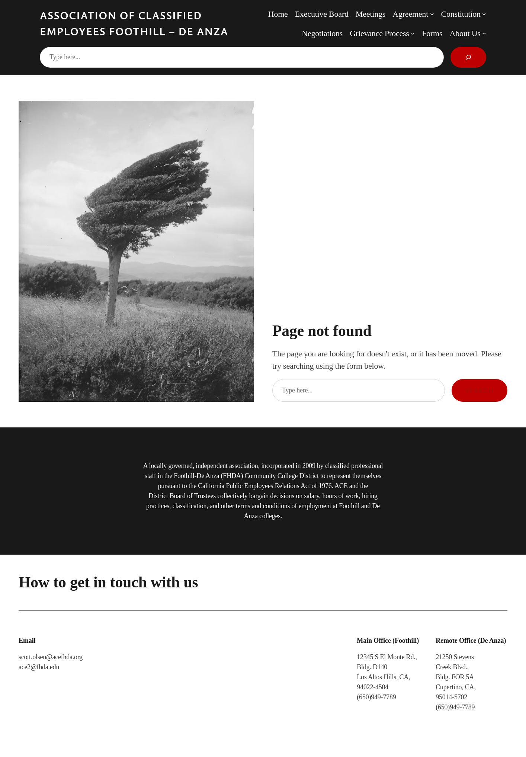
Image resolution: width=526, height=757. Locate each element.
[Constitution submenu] (484, 14)
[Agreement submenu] (432, 14)
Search (479, 390)
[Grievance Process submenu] (413, 33)
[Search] (468, 57)
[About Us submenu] (484, 33)
